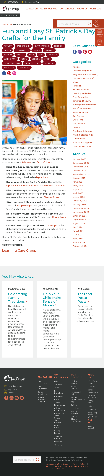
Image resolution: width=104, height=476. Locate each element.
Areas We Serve (57, 469)
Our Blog (95, 9)
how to (8, 54)
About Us (82, 9)
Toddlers (58, 384)
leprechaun (10, 59)
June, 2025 (78, 185)
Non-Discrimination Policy (76, 466)
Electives (58, 442)
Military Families (74, 412)
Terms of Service (53, 466)
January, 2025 (79, 204)
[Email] (14, 73)
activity (8, 46)
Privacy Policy (79, 464)
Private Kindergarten (60, 409)
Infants (57, 381)
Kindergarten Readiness (84, 104)
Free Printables (80, 97)
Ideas (75, 82)
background (23, 46)
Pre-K (56, 399)
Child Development (82, 70)
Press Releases (80, 112)
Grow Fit (58, 445)
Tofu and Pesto (84, 297)
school (36, 59)
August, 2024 (79, 223)
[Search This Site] (27, 459)
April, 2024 (78, 238)
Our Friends (78, 116)
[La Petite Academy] (10, 8)
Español (11, 393)
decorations (22, 50)
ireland (20, 54)
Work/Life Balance (82, 108)
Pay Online (12, 389)
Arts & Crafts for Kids (83, 135)
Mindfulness (79, 138)
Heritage (49, 50)
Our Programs (48, 9)
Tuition (74, 405)
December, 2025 (81, 163)
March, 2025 (79, 197)
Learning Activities (82, 93)
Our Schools (67, 9)
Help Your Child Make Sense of (52, 299)
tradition (9, 67)
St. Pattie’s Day (32, 63)
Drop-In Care (57, 426)
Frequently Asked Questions (92, 414)
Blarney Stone (42, 46)
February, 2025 (80, 201)
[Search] (92, 24)
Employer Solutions (82, 131)
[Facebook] (4, 73)
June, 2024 (78, 231)
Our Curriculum (42, 382)
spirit (47, 59)
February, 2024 (80, 246)
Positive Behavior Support (42, 399)
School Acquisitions (93, 391)
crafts (7, 50)
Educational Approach (83, 142)
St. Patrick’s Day (12, 63)
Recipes (77, 67)
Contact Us (92, 409)
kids (41, 54)
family (36, 50)
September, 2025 (81, 174)
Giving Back (90, 402)
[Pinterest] (9, 73)
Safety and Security (82, 101)
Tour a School (74, 387)
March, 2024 (79, 242)
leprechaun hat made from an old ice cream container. (36, 185)
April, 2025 (78, 193)
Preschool (58, 396)
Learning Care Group (19, 250)
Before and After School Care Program (59, 417)
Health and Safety (76, 393)
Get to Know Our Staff (83, 78)
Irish (31, 54)
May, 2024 (78, 235)
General (76, 127)
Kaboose (26, 162)
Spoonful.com (44, 162)
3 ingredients (58, 217)
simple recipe (24, 205)
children (58, 46)
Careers (91, 386)
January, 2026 (79, 159)
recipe (24, 59)
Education (32, 9)
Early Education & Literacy (85, 74)
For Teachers (79, 123)
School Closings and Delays (76, 419)
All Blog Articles (91, 427)
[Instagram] (80, 52)
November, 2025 (81, 167)
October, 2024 (80, 216)
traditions (24, 67)
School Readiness (42, 393)
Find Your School (9, 15)
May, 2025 (77, 189)
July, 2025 (77, 182)
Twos (56, 388)
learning (52, 54)
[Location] (76, 23)
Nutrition (77, 86)
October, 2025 (80, 170)
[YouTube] (90, 52)
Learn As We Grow (82, 146)
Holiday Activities (81, 89)
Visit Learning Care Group (57, 464)
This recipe (51, 225)
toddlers (49, 63)
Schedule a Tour (30, 2)
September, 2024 (81, 219)
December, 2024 (81, 208)
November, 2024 (81, 212)
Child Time (78, 120)
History (91, 406)
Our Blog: (7, 24)
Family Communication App (78, 399)
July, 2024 (77, 227)
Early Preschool (58, 392)
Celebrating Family (17, 297)
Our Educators (42, 387)
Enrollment (76, 408)
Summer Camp (58, 437)
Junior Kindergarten (60, 404)
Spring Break (57, 432)
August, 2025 (79, 178)
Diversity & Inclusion (92, 382)
